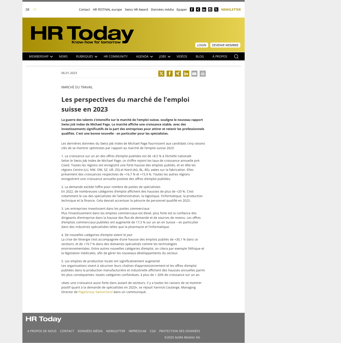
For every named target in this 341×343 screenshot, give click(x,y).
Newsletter (231, 9)
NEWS (63, 56)
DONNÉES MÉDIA (90, 331)
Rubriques (86, 56)
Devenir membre (225, 45)
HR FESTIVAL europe (107, 9)
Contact (84, 9)
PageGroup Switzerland (96, 292)
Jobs (164, 56)
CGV (153, 331)
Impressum (137, 331)
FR (35, 9)
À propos (219, 56)
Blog (200, 56)
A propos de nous (42, 331)
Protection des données (179, 331)
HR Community (116, 56)
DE (28, 9)
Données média (162, 9)
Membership (41, 56)
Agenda (144, 56)
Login (201, 45)
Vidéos (182, 56)
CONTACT (67, 331)
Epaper (182, 9)
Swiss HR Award (136, 9)
